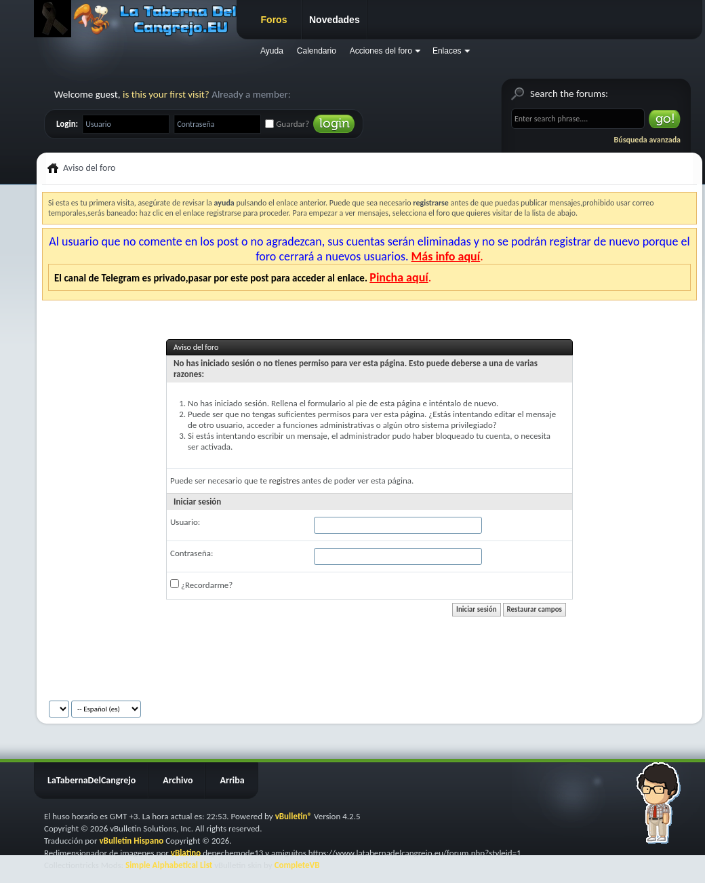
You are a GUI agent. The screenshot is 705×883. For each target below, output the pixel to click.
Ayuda (271, 51)
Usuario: (185, 522)
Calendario (316, 51)
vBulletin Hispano (131, 841)
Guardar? (287, 124)
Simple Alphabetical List (168, 865)
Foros (274, 19)
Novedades (334, 19)
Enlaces (447, 51)
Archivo (178, 780)
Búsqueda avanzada (647, 139)
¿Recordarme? (201, 584)
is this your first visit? (166, 94)
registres (284, 480)
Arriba (232, 780)
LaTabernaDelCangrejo (91, 780)
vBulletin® (293, 816)
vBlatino (186, 853)
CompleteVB (297, 865)
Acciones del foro (381, 51)
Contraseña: (191, 553)
